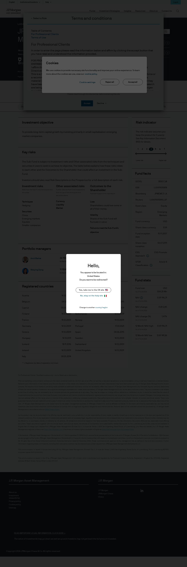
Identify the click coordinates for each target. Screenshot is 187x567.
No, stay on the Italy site (93, 296)
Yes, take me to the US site (93, 290)
